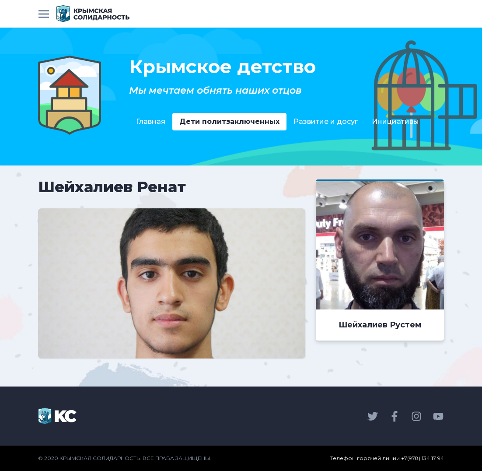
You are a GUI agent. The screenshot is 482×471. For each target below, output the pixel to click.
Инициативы (395, 121)
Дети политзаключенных (229, 121)
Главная (150, 121)
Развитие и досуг (325, 121)
